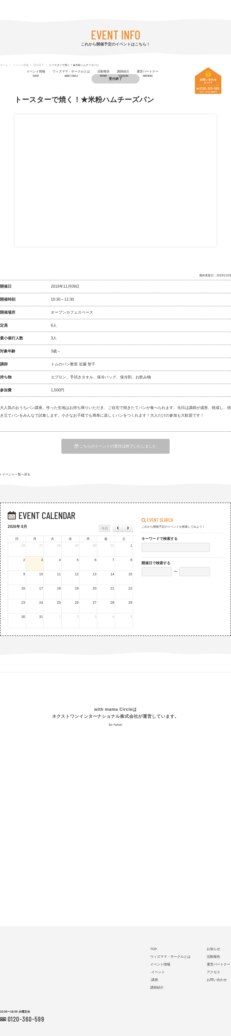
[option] (115, 156)
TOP (153, 949)
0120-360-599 (26, 1019)
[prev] (118, 528)
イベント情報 (35, 73)
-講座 (154, 980)
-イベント (157, 972)
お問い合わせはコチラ (208, 80)
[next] (128, 528)
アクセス (213, 972)
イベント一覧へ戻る (15, 474)
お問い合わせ (217, 980)
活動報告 (103, 73)
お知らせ (213, 949)
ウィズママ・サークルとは (71, 73)
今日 (104, 528)
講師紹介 (123, 73)
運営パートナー (148, 73)
